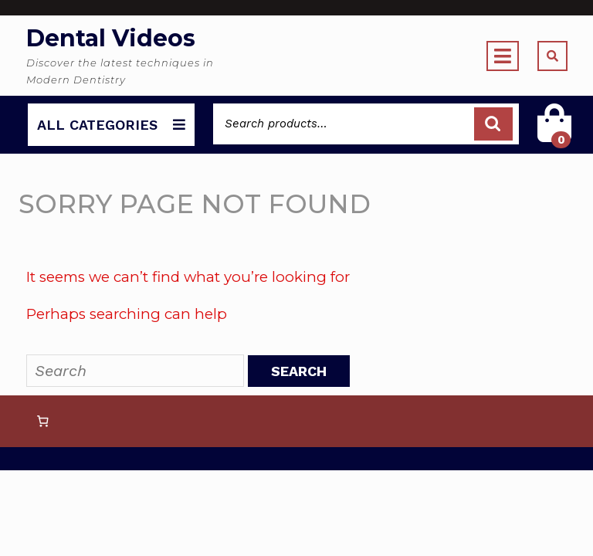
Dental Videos (110, 38)
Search (493, 124)
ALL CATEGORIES (111, 125)
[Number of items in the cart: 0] (42, 421)
